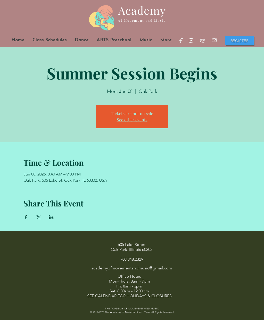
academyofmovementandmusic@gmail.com (131, 268)
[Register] (239, 40)
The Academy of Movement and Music (128, 312)
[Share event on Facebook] (25, 217)
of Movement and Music (142, 20)
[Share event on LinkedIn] (51, 217)
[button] (82, 40)
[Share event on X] (38, 217)
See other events (132, 119)
